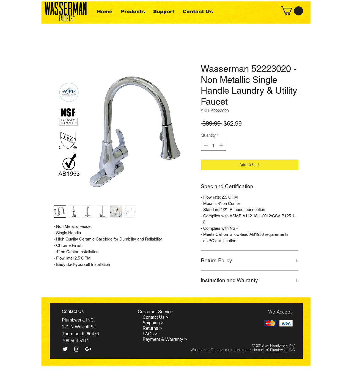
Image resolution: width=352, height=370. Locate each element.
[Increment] (222, 145)
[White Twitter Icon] (65, 349)
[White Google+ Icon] (88, 349)
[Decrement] (205, 145)
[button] (292, 10)
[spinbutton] (213, 145)
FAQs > (150, 333)
